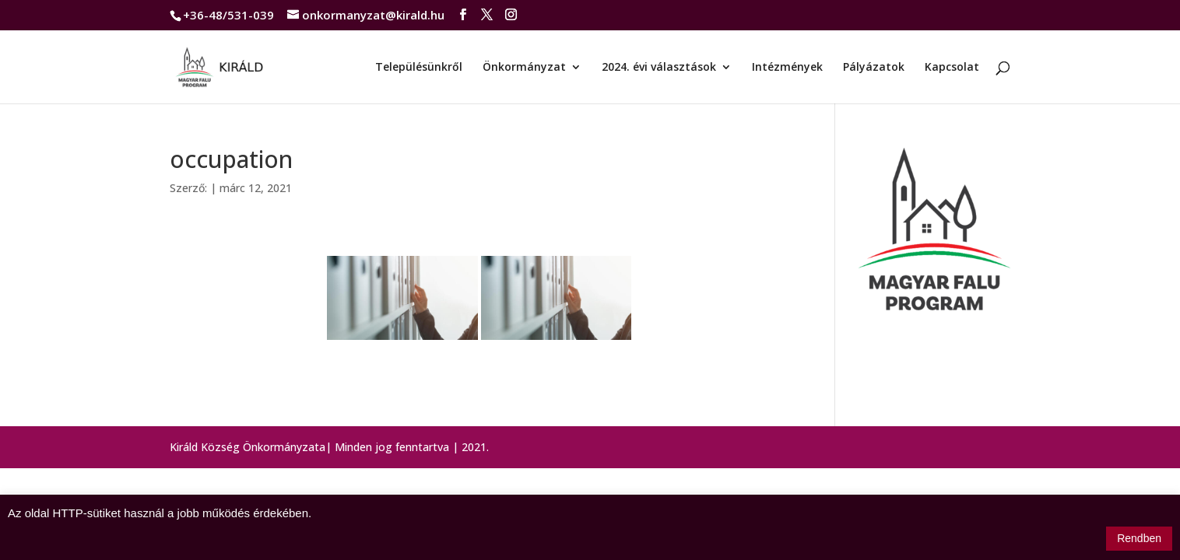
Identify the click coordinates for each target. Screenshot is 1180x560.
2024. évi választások (659, 67)
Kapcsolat (952, 67)
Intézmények (787, 67)
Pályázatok (873, 67)
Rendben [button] (1139, 538)
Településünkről (418, 67)
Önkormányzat (524, 67)
